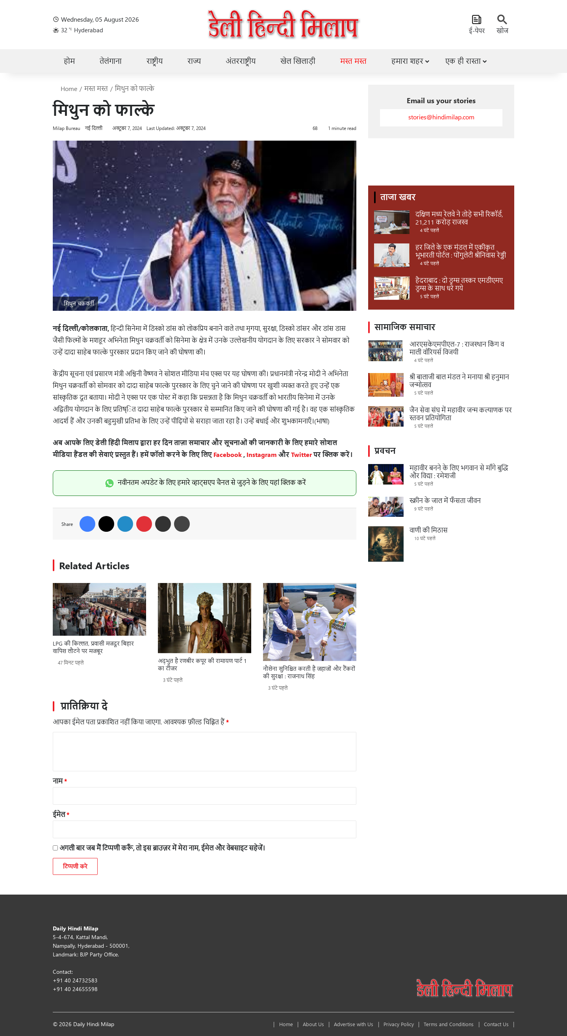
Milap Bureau (66, 128)
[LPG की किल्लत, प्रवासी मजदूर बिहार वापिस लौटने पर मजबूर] (99, 609)
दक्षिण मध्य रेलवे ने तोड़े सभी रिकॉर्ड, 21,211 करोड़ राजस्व (459, 218)
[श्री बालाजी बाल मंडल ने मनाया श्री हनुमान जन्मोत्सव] (386, 385)
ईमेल (61, 814)
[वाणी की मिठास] (386, 544)
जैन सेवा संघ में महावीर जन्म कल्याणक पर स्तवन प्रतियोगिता (461, 414)
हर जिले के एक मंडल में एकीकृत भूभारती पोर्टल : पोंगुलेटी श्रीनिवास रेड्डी (460, 251)
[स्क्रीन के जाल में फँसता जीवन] (386, 507)
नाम (60, 781)
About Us (294, 1024)
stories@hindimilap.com (441, 117)
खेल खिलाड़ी (297, 61)
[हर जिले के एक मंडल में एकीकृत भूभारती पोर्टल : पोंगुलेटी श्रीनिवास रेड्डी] (392, 255)
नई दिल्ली (93, 128)
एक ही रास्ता (463, 61)
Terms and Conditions (442, 1024)
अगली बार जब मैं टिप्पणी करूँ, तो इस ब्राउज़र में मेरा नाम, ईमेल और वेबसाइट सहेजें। (162, 848)
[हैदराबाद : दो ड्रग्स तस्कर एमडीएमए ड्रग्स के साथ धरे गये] (392, 288)
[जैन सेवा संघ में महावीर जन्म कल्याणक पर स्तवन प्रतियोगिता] (386, 416)
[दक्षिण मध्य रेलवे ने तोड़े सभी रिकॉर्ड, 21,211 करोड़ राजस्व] (392, 222)
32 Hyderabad (83, 30)
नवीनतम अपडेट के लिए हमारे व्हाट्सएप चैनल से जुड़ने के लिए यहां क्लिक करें (204, 482)
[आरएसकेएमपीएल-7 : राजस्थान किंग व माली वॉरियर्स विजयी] (386, 350)
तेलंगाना (111, 61)
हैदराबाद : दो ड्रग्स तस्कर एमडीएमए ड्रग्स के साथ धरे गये (459, 284)
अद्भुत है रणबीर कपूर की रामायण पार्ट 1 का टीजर (202, 664)
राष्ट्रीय (154, 61)
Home (65, 88)
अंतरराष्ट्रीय (241, 61)
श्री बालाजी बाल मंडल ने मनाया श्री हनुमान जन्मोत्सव (459, 381)
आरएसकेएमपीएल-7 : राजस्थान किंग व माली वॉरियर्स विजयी (457, 348)
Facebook (227, 454)
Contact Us (494, 1024)
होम (69, 61)
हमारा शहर (407, 61)
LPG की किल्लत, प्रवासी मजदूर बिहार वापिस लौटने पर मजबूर (93, 647)
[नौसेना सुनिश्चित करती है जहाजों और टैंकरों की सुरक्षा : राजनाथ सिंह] (309, 622)
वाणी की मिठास (429, 530)
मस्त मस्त (353, 61)
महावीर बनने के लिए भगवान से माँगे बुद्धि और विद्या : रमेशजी (459, 472)
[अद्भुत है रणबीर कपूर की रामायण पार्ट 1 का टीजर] (204, 618)
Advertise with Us (339, 1024)
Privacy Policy (388, 1024)
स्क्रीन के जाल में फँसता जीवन (445, 500)
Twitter (301, 454)
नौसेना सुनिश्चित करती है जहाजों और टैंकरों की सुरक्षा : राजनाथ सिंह (309, 672)
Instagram (261, 454)
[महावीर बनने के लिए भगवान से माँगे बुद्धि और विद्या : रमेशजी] (386, 474)
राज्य (194, 61)
